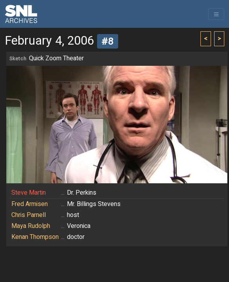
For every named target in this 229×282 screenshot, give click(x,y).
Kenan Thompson (35, 237)
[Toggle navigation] (216, 14)
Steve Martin (28, 192)
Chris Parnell (28, 215)
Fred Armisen (29, 204)
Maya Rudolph (30, 226)
